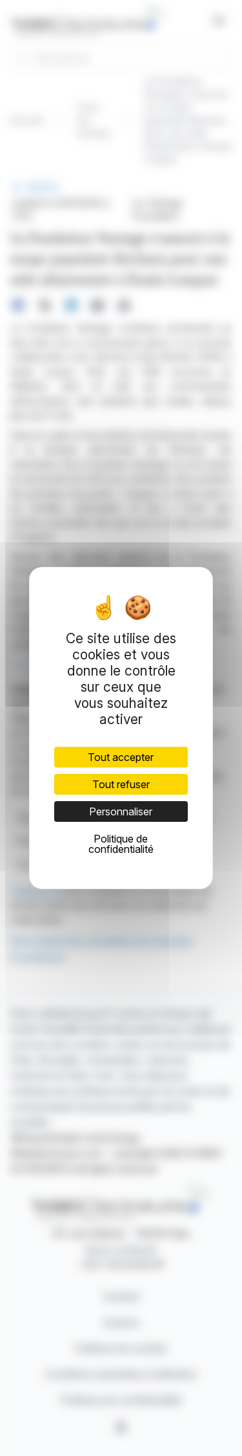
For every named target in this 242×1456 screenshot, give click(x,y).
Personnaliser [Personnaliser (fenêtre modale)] (120, 811)
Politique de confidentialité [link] (121, 843)
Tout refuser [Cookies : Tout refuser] (121, 784)
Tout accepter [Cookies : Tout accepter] (121, 757)
